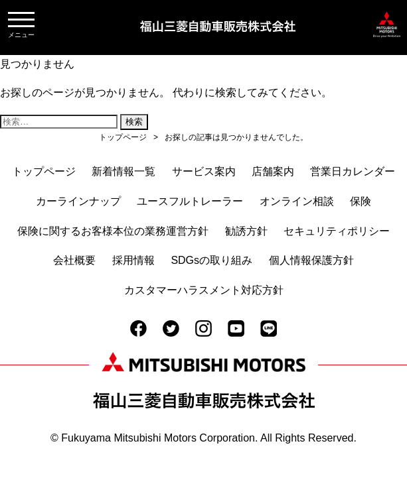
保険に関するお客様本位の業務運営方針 (112, 231)
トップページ (44, 171)
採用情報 (133, 260)
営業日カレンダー (352, 171)
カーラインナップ (78, 201)
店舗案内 (273, 171)
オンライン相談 (297, 201)
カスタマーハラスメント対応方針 (204, 290)
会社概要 (74, 260)
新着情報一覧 (123, 171)
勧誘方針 (246, 231)
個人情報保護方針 (311, 260)
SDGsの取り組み (211, 260)
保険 (360, 201)
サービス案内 (204, 171)
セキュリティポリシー (337, 231)
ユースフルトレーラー (190, 201)
